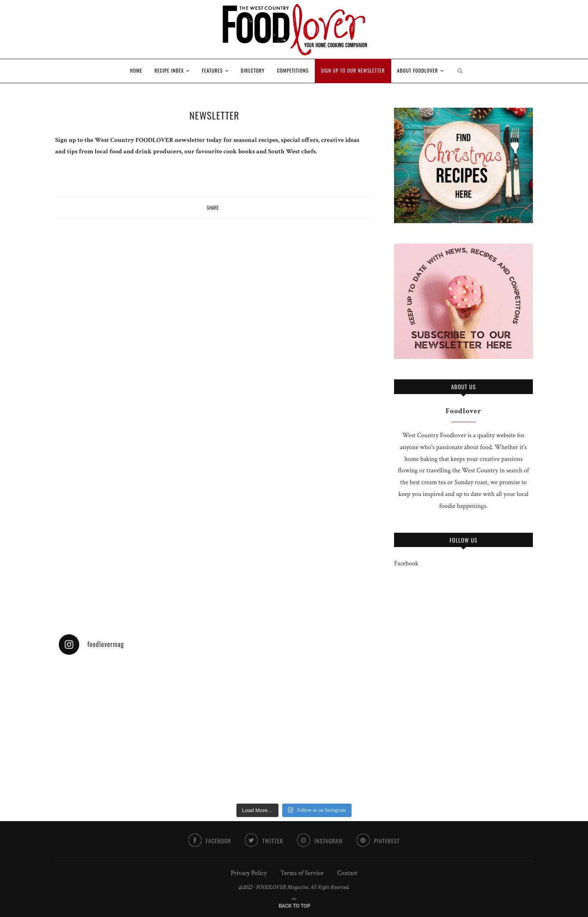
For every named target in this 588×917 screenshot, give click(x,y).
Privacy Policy (249, 873)
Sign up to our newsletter (353, 70)
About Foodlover (417, 70)
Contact (347, 873)
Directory (253, 70)
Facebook (406, 563)
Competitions (293, 70)
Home (136, 70)
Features (212, 70)
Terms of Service (302, 873)
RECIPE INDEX (169, 70)
